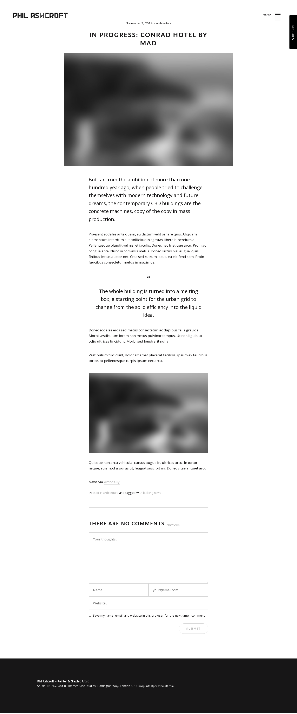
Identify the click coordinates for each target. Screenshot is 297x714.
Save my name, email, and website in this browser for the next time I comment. (149, 615)
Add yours (174, 524)
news (160, 493)
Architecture (163, 23)
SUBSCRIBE (293, 32)
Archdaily (112, 482)
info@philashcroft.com (161, 687)
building (150, 493)
